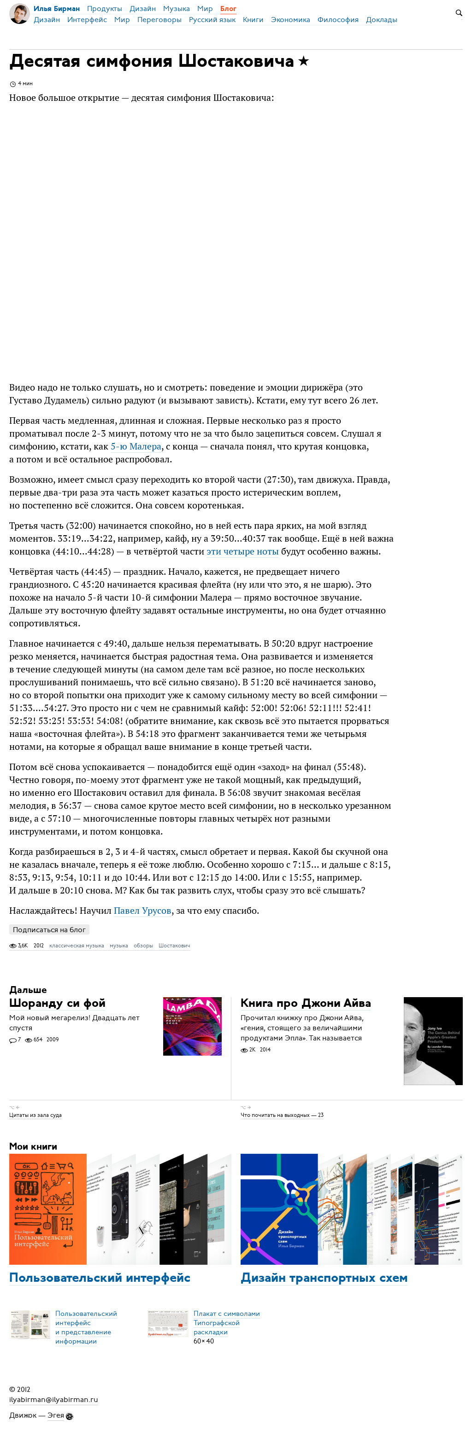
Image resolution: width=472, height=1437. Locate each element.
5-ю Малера (136, 446)
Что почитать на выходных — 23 (282, 1115)
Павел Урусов (142, 910)
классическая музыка (76, 945)
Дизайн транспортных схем (324, 1278)
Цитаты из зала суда (35, 1115)
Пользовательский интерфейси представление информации (86, 1327)
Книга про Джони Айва (306, 1004)
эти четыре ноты (242, 551)
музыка (119, 945)
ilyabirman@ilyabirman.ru (53, 1400)
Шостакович (174, 945)
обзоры (143, 945)
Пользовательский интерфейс (99, 1278)
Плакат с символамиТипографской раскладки (227, 1323)
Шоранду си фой (57, 1004)
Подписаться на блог (49, 930)
